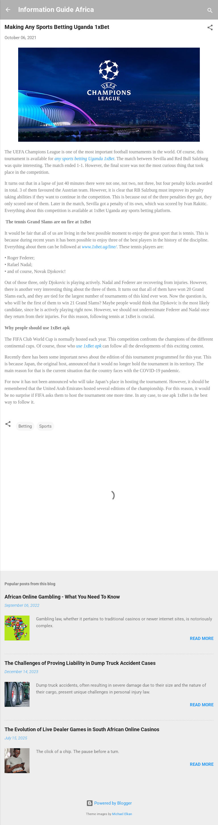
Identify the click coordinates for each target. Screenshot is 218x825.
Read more (201, 638)
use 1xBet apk (88, 345)
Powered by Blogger (109, 803)
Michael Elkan (122, 814)
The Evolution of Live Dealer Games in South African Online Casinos (82, 729)
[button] (210, 28)
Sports (45, 426)
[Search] (210, 11)
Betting (25, 426)
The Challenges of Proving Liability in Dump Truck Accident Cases (80, 663)
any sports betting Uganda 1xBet (84, 158)
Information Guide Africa (56, 10)
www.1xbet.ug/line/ (99, 246)
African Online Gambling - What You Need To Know (62, 597)
